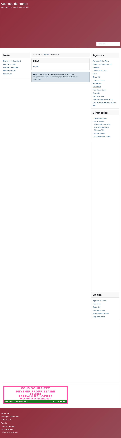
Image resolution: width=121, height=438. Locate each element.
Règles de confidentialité (10, 432)
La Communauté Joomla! (102, 137)
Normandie (97, 87)
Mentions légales (7, 429)
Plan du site (97, 304)
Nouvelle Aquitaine (99, 90)
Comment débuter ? (100, 118)
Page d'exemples (99, 317)
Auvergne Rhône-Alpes (101, 61)
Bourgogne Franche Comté (102, 64)
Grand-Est (96, 77)
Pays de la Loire (98, 96)
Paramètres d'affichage (101, 127)
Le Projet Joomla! (99, 133)
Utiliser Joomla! (98, 122)
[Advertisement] (60, 25)
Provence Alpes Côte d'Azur (102, 100)
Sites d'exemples (99, 310)
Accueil (35, 67)
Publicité (4, 423)
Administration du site (101, 314)
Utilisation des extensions (102, 124)
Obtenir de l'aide (99, 130)
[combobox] (108, 44)
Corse (95, 74)
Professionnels (6, 420)
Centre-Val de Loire (99, 71)
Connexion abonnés (8, 426)
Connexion (96, 307)
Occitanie (96, 93)
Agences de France (99, 301)
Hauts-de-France (99, 80)
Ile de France (97, 83)
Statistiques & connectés (10, 417)
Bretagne (96, 67)
